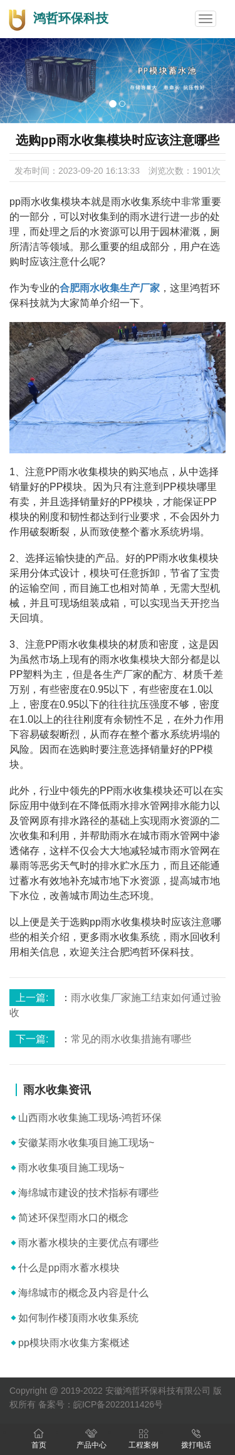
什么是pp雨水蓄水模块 (69, 1267)
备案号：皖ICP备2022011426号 (100, 1404)
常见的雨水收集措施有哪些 (131, 1039)
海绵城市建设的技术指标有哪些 (88, 1192)
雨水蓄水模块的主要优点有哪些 (88, 1242)
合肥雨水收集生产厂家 (110, 288)
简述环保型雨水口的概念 (73, 1217)
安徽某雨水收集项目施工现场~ (86, 1142)
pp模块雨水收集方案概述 (74, 1342)
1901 (202, 171)
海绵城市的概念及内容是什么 (83, 1292)
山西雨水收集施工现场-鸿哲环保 (90, 1117)
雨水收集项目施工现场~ (71, 1167)
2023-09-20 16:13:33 (99, 171)
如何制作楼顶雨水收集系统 (78, 1317)
